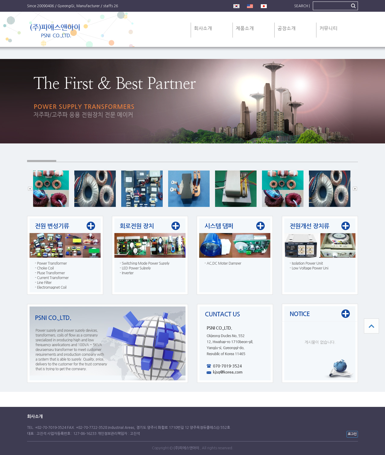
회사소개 (203, 28)
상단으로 (371, 326)
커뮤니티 (328, 28)
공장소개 (287, 28)
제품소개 (245, 28)
